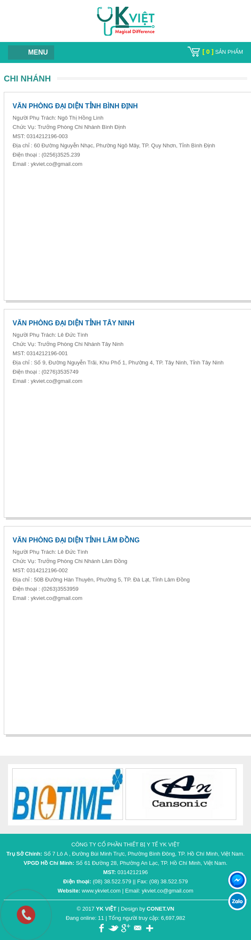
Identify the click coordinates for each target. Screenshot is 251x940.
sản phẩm (222, 52)
